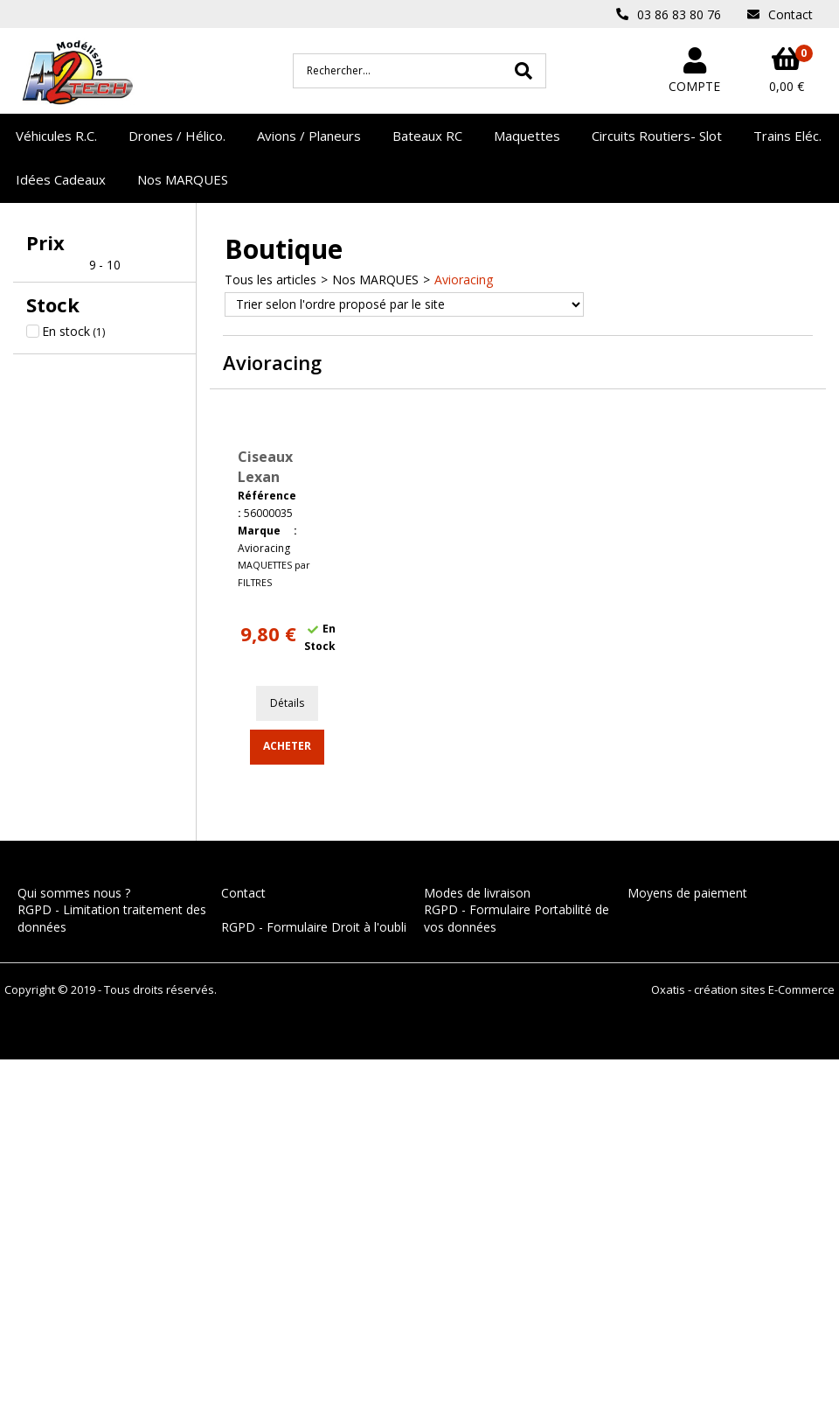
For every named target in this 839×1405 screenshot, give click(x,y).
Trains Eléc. (787, 135)
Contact (243, 892)
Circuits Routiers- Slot (657, 135)
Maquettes (527, 135)
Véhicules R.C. (56, 135)
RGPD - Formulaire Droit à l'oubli (313, 927)
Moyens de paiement (687, 892)
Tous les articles (270, 279)
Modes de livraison (477, 892)
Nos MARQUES (182, 179)
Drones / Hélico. (176, 135)
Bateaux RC (427, 135)
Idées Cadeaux (61, 179)
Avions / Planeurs (309, 135)
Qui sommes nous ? (73, 892)
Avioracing (463, 279)
